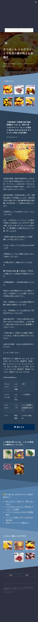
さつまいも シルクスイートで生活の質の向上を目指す (18, 588)
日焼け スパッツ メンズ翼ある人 (17, 523)
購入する (20, 427)
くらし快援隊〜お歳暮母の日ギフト (27, 407)
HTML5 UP (11, 592)
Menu (35, 2)
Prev (10, 575)
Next (27, 575)
